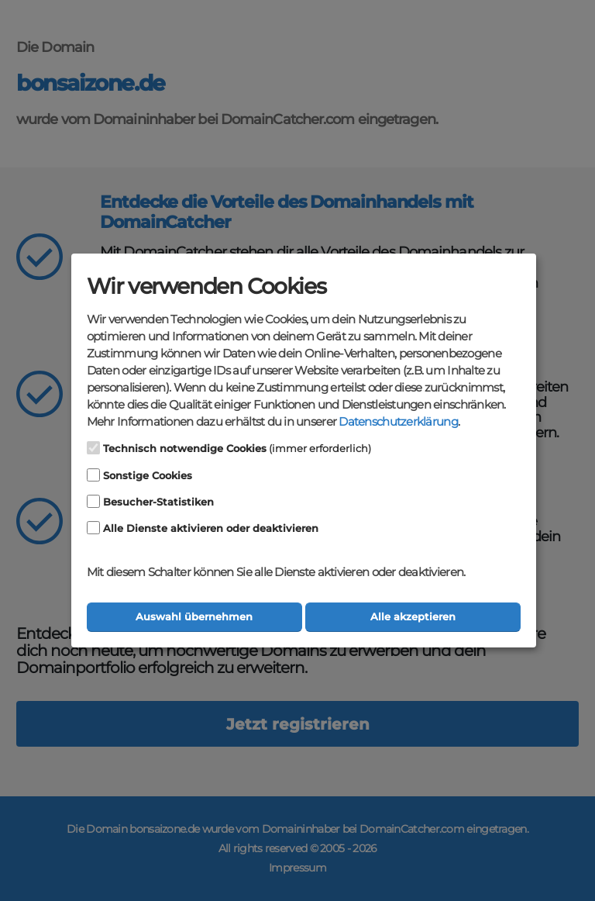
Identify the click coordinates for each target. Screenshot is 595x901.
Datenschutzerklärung (398, 422)
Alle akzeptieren (413, 617)
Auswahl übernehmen (194, 617)
